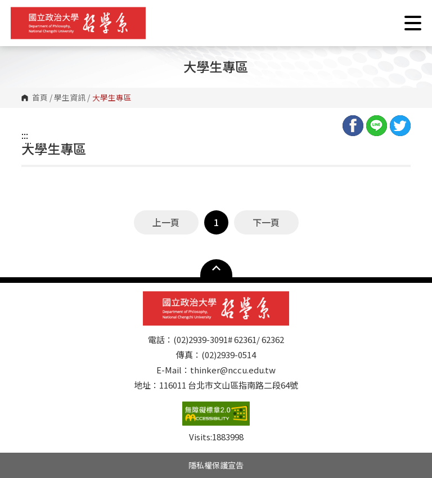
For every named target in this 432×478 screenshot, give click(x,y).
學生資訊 (70, 98)
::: (24, 134)
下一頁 (266, 222)
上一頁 (165, 222)
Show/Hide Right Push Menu (412, 23)
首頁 (40, 98)
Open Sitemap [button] (216, 268)
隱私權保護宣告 (216, 465)
